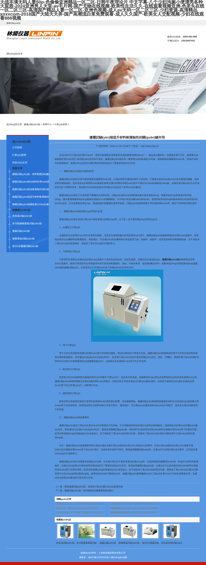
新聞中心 (47, 124)
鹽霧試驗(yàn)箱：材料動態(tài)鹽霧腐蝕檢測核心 (89, 490)
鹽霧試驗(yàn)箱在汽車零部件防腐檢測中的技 (134, 512)
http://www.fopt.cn (150, 146)
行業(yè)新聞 (60, 124)
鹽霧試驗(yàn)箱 (32, 124)
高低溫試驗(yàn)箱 (65, 543)
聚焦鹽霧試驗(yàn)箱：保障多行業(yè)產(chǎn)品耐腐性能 (94, 486)
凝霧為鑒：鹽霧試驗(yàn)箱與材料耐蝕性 (77, 508)
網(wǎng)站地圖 (119, 557)
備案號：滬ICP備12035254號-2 (95, 557)
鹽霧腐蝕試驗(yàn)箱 (129, 543)
